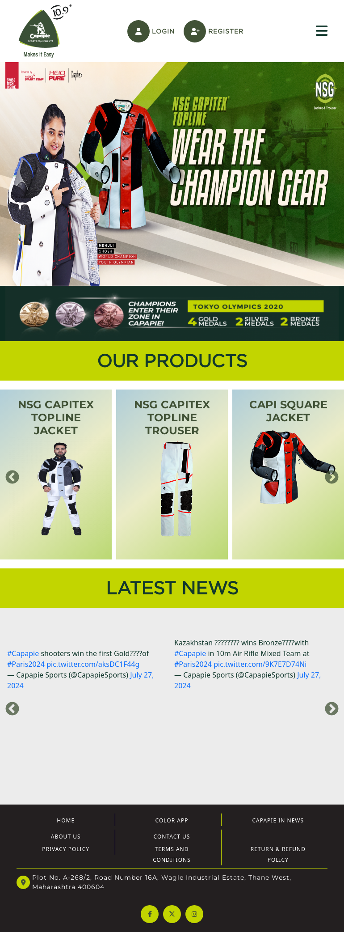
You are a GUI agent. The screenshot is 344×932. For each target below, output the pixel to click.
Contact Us (172, 836)
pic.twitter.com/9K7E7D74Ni (260, 664)
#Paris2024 (26, 664)
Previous (8, 474)
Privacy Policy (65, 849)
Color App (172, 820)
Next (328, 474)
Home (66, 820)
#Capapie (23, 653)
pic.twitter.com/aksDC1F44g (92, 664)
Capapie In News (278, 820)
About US (66, 836)
